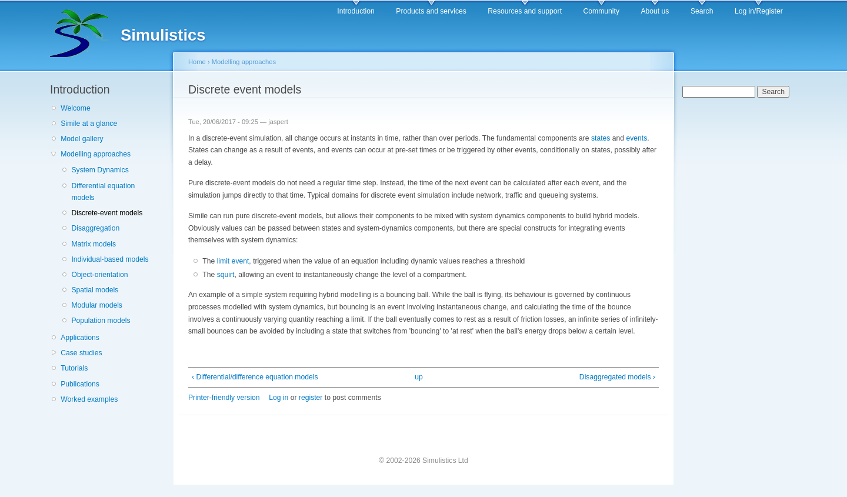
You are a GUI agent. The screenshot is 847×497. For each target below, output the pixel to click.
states (600, 138)
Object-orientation (99, 275)
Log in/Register (759, 11)
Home (197, 61)
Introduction (356, 11)
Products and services (431, 11)
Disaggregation (95, 228)
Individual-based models (109, 259)
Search (702, 11)
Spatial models (94, 290)
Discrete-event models (106, 213)
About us (655, 11)
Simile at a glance (89, 123)
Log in (278, 397)
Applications (80, 337)
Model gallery (82, 139)
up (419, 377)
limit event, (234, 261)
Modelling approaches (96, 154)
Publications (80, 384)
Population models (100, 320)
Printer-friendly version (224, 397)
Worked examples (89, 399)
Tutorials (74, 368)
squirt (226, 275)
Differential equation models (103, 192)
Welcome (75, 108)
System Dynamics (99, 170)
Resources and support (525, 11)
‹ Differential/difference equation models (255, 377)
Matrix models (93, 244)
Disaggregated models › (617, 377)
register (311, 397)
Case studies (81, 353)
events (636, 138)
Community (601, 11)
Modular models (96, 305)
